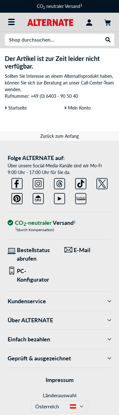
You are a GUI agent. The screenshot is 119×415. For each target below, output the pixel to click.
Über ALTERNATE (59, 320)
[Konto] (89, 22)
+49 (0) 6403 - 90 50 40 (54, 96)
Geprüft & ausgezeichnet (59, 358)
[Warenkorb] (107, 22)
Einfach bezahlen (59, 339)
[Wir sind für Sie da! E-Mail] (88, 250)
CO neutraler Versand (59, 6)
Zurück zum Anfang (59, 136)
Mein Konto (77, 107)
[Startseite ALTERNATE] (50, 22)
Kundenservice (59, 301)
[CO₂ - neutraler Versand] (42, 223)
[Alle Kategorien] (11, 22)
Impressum (60, 379)
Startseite (16, 107)
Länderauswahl (59, 395)
